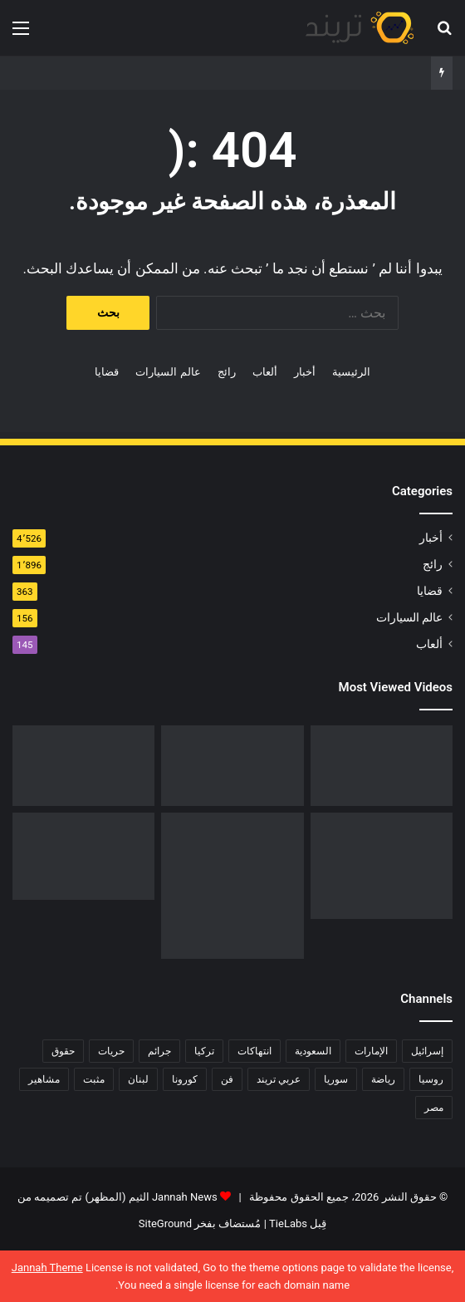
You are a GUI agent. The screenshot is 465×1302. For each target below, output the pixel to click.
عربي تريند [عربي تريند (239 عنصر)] (279, 1079)
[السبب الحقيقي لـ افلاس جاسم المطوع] (232, 886)
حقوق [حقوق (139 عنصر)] (63, 1051)
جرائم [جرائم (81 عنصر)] (159, 1051)
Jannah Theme (47, 1267)
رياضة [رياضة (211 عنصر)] (383, 1079)
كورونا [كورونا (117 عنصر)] (185, 1079)
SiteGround (165, 1223)
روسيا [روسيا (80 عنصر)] (430, 1079)
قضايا (107, 372)
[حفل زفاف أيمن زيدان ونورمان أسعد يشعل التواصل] (83, 856)
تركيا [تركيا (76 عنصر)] (204, 1051)
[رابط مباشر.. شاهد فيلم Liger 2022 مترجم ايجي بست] (382, 765)
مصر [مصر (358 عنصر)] (433, 1107)
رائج (227, 372)
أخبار (305, 372)
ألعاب (264, 372)
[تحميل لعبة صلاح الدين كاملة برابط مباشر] (382, 866)
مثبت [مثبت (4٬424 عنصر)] (94, 1079)
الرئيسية (351, 372)
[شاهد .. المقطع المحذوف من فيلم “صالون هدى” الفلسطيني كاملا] (232, 765)
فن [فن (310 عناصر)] (227, 1079)
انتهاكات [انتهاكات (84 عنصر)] (254, 1051)
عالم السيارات (167, 372)
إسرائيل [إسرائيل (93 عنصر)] (427, 1051)
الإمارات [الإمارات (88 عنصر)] (371, 1051)
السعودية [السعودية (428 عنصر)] (313, 1051)
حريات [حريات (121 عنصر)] (111, 1051)
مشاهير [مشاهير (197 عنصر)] (44, 1079)
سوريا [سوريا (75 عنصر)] (336, 1079)
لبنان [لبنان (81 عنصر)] (138, 1079)
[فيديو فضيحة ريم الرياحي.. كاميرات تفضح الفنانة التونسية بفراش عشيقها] (83, 765)
